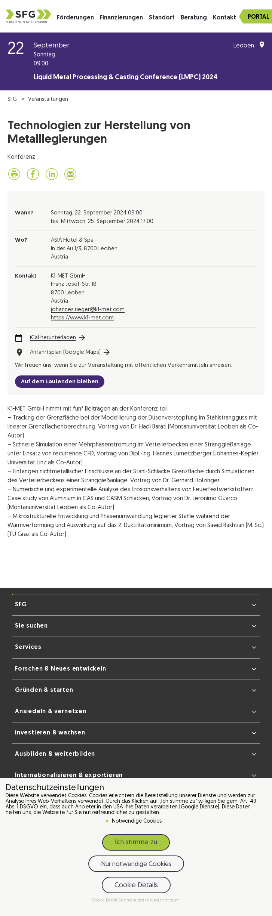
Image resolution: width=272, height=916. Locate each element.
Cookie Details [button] (136, 885)
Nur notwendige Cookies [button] (136, 864)
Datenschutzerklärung (139, 900)
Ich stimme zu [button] (136, 842)
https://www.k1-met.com (82, 318)
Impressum (170, 900)
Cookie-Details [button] (105, 900)
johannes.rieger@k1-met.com (88, 310)
